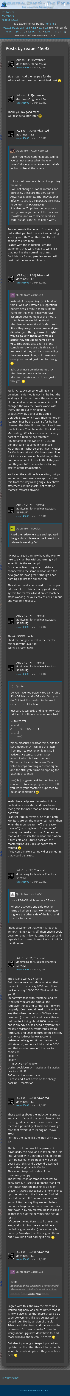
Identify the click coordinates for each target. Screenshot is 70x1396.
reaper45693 (22, 67)
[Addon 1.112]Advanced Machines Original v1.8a (30, 62)
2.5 (28, 27)
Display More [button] (34, 1293)
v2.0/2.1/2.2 (10, 27)
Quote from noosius (28, 528)
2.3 (22, 27)
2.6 (34, 27)
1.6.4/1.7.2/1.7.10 (14, 31)
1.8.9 (31, 31)
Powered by (35, 1390)
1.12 (62, 31)
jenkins (50, 23)
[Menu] (65, 4)
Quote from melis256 (29, 894)
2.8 (47, 27)
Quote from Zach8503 (29, 295)
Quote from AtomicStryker (32, 150)
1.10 (47, 31)
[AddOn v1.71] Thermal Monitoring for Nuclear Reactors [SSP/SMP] (35, 508)
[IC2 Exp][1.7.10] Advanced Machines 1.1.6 (32, 132)
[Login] (56, 4)
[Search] (46, 4)
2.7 (40, 27)
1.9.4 (39, 31)
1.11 (54, 31)
